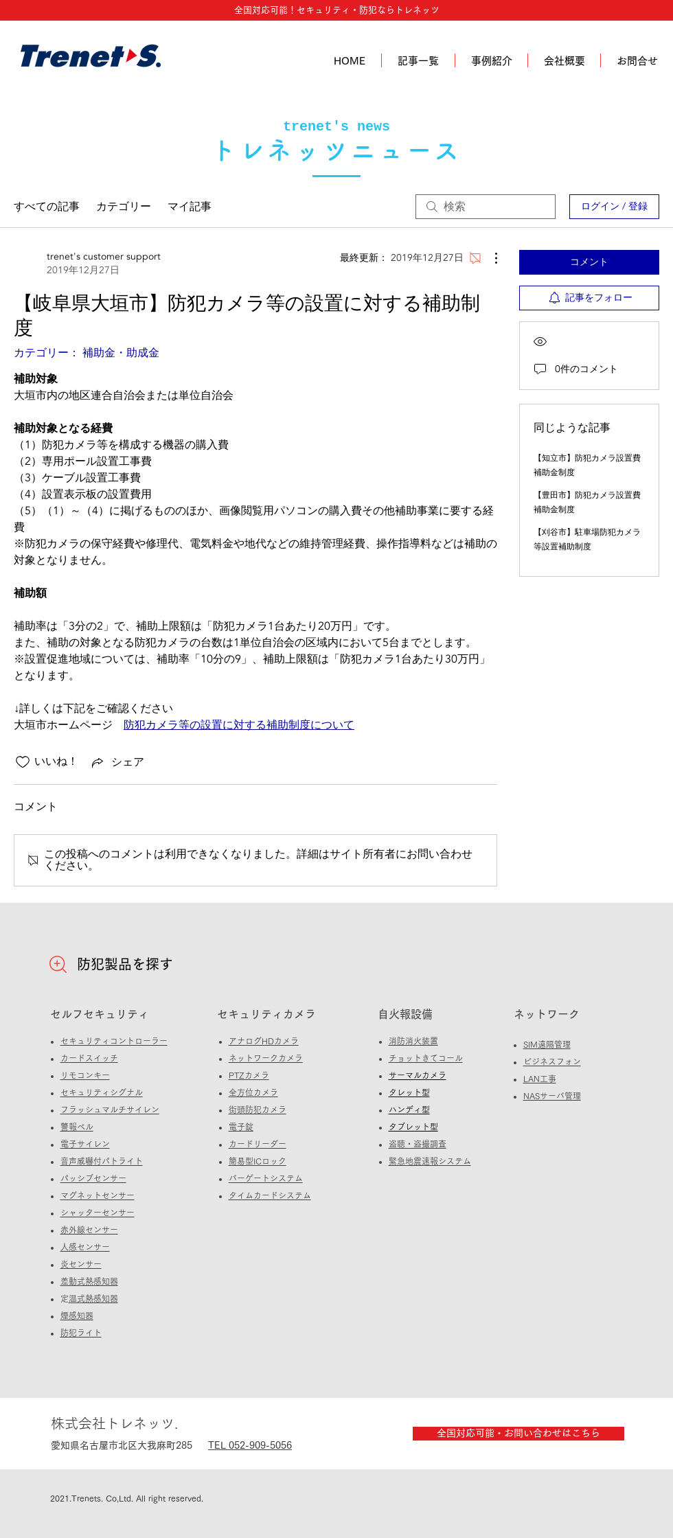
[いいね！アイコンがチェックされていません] (23, 762)
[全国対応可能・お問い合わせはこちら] (518, 1434)
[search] (485, 206)
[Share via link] (116, 762)
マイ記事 (190, 206)
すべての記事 (47, 206)
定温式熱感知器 (93, 1298)
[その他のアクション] (489, 258)
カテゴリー (123, 206)
